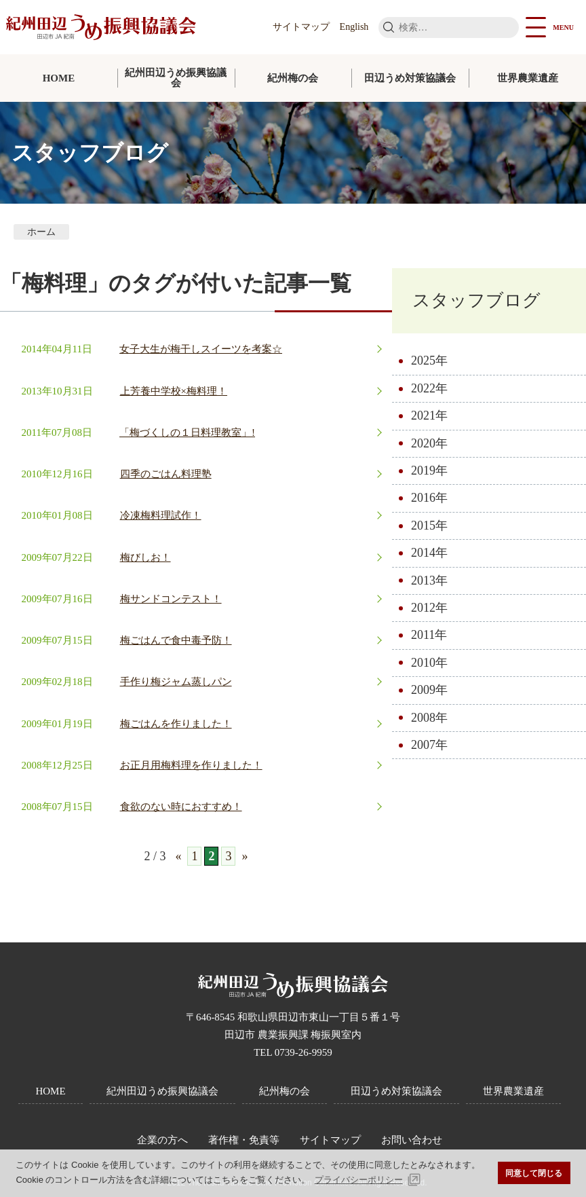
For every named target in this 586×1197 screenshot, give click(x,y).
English (354, 27)
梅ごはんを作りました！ (176, 723)
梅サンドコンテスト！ (171, 598)
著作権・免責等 (243, 1140)
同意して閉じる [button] (533, 1172)
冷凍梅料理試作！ (160, 515)
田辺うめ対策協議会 (410, 78)
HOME (59, 78)
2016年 (429, 497)
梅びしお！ (145, 557)
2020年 (429, 443)
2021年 (429, 415)
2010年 (429, 662)
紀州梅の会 (292, 78)
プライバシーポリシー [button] (359, 1180)
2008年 (429, 717)
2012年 (429, 607)
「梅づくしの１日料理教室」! (187, 432)
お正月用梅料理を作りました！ (191, 765)
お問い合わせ (411, 1140)
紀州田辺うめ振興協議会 (176, 77)
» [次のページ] (244, 856)
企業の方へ (162, 1140)
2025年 (429, 360)
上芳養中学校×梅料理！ (173, 391)
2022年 (429, 388)
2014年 (429, 552)
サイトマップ (301, 27)
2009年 (429, 690)
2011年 (429, 635)
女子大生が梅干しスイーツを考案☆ (200, 349)
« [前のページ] (178, 856)
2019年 (429, 470)
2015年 (429, 525)
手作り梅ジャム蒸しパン (176, 681)
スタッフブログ (476, 300)
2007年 (429, 745)
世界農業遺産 (527, 78)
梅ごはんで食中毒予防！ (176, 640)
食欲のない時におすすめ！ (181, 806)
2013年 (429, 580)
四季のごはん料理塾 (166, 473)
